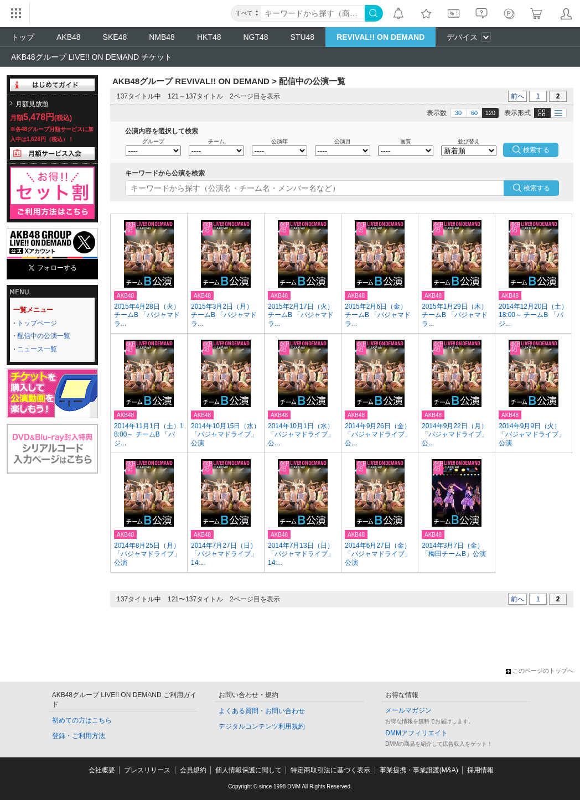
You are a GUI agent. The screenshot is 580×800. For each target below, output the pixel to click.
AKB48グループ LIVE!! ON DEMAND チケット (91, 57)
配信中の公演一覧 (43, 336)
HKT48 (209, 37)
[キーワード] (313, 13)
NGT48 (255, 37)
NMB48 (162, 37)
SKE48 (115, 37)
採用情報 (480, 770)
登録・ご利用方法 (78, 736)
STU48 (303, 37)
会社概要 (102, 770)
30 (458, 113)
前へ (517, 96)
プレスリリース (147, 770)
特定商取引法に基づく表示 (330, 770)
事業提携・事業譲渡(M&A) (419, 770)
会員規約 (193, 770)
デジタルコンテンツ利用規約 (262, 726)
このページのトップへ (539, 670)
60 (474, 113)
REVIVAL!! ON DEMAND (380, 37)
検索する (537, 188)
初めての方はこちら (82, 720)
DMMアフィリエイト (416, 733)
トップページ (37, 323)
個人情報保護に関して (248, 770)
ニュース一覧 (37, 349)
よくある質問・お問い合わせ (262, 711)
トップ (22, 37)
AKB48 (68, 37)
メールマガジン (408, 710)
